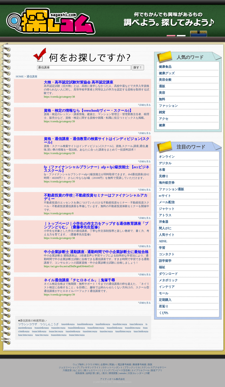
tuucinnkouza (141, 331)
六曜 (147, 373)
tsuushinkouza (114, 327)
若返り (163, 306)
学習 (162, 247)
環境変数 (113, 373)
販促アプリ (156, 370)
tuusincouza (106, 331)
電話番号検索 (124, 364)
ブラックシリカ (132, 367)
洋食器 (163, 221)
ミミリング (104, 370)
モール (163, 293)
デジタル (165, 163)
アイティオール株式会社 (112, 379)
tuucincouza (41, 335)
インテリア (167, 287)
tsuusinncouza (58, 335)
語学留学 (165, 260)
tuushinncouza (123, 331)
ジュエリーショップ (69, 367)
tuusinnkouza (73, 331)
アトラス (165, 215)
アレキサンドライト (91, 367)
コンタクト (167, 254)
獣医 (150, 364)
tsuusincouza (58, 327)
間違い (112, 364)
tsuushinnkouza (76, 327)
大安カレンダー (136, 373)
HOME (20, 76)
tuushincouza (120, 324)
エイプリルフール (140, 370)
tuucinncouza (25, 335)
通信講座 (32, 76)
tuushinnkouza (85, 324)
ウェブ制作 (78, 364)
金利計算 (90, 373)
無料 (162, 99)
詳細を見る (145, 105)
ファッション (168, 105)
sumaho (122, 373)
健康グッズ (167, 73)
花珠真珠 (79, 373)
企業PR (104, 364)
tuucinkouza (136, 324)
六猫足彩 (67, 370)
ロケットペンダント (112, 367)
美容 (162, 92)
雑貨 (162, 112)
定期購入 (165, 300)
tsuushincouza (132, 327)
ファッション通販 (171, 189)
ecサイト (165, 195)
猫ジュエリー (90, 370)
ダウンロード (168, 273)
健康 (162, 125)
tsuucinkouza (39, 331)
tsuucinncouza (77, 335)
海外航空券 (167, 182)
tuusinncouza (90, 331)
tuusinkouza (67, 324)
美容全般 (165, 79)
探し (99, 373)
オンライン (167, 156)
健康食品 (165, 66)
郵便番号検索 (139, 364)
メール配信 (167, 202)
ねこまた (77, 370)
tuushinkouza (103, 324)
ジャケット (167, 208)
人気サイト (167, 234)
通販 (162, 86)
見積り (163, 176)
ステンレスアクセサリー (154, 367)
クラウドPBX (92, 364)
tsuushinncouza (96, 327)
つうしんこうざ (49, 324)
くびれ (163, 313)
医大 (105, 373)
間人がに (165, 228)
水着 (162, 169)
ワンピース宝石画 (121, 370)
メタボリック (168, 280)
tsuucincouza (56, 331)
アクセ (163, 118)
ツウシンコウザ (27, 324)
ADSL (163, 241)
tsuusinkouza (42, 327)
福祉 (162, 267)
